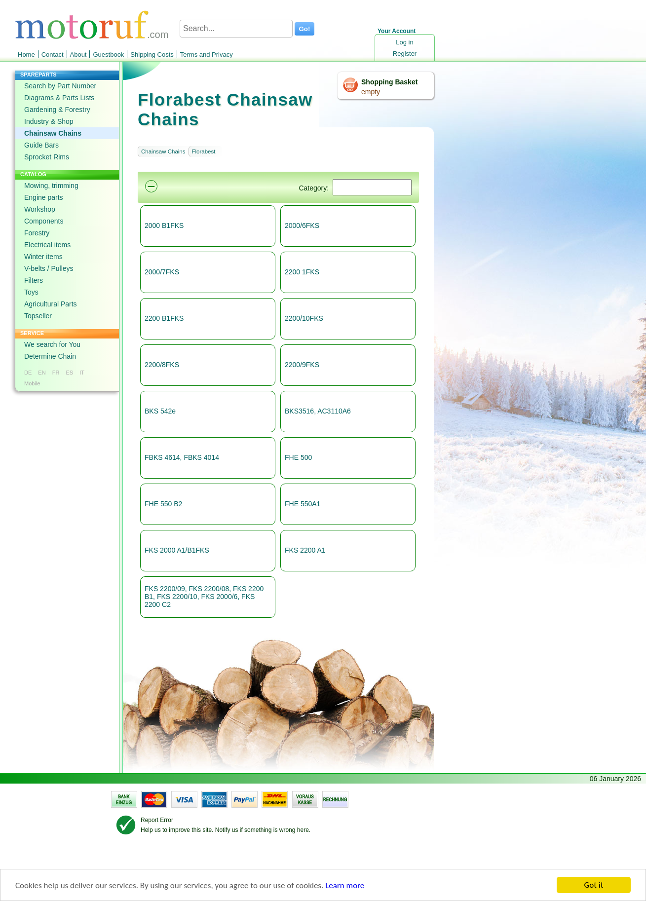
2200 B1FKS (164, 318)
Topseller (38, 316)
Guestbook (108, 54)
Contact (52, 54)
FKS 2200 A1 (305, 550)
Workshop (39, 209)
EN (41, 372)
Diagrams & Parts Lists (59, 98)
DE (28, 372)
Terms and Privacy (206, 54)
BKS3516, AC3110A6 (318, 411)
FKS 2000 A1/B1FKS (177, 550)
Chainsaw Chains (52, 133)
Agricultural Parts (50, 304)
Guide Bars (41, 145)
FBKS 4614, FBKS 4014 (182, 457)
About (78, 54)
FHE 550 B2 (163, 504)
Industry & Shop (49, 121)
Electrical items (47, 245)
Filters (33, 280)
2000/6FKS (302, 225)
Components (43, 221)
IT (81, 372)
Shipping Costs (151, 54)
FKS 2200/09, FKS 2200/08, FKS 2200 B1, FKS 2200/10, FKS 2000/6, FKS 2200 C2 (204, 596)
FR (56, 372)
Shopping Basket (389, 82)
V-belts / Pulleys (49, 268)
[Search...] (236, 29)
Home (26, 54)
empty (370, 92)
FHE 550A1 (302, 504)
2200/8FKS (162, 365)
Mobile (32, 383)
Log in (404, 42)
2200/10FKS (304, 318)
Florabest (204, 151)
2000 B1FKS (164, 225)
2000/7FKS (162, 272)
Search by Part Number (60, 86)
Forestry (36, 233)
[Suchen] (372, 187)
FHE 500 (298, 457)
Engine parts (43, 197)
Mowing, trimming (51, 185)
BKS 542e (160, 411)
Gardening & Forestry (57, 109)
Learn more (344, 885)
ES (69, 372)
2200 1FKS (302, 272)
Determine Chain (50, 356)
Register (405, 53)
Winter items (43, 257)
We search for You (52, 344)
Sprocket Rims (46, 157)
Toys (31, 292)
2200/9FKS (302, 365)
